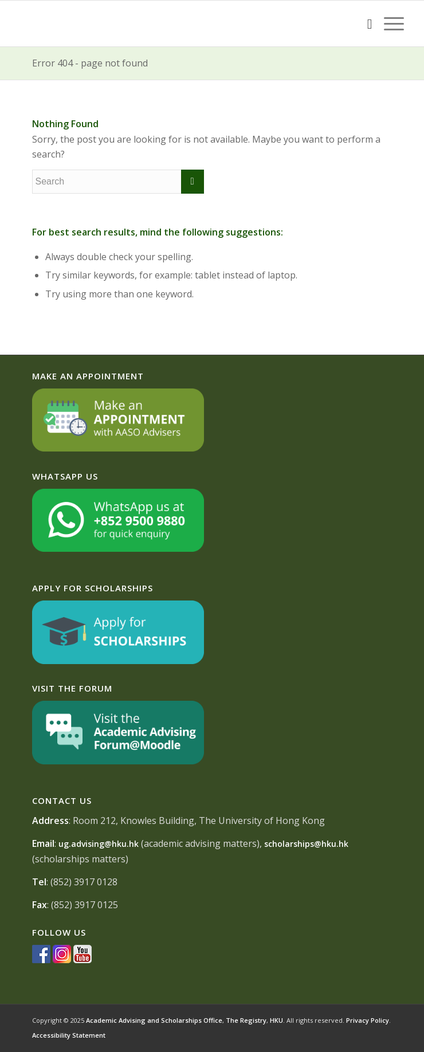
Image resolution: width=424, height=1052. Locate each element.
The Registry (246, 1020)
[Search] (364, 23)
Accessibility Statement (68, 1035)
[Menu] (388, 23)
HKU (276, 1020)
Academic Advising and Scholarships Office (154, 1020)
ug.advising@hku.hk (98, 843)
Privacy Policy (367, 1020)
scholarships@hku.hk (306, 843)
